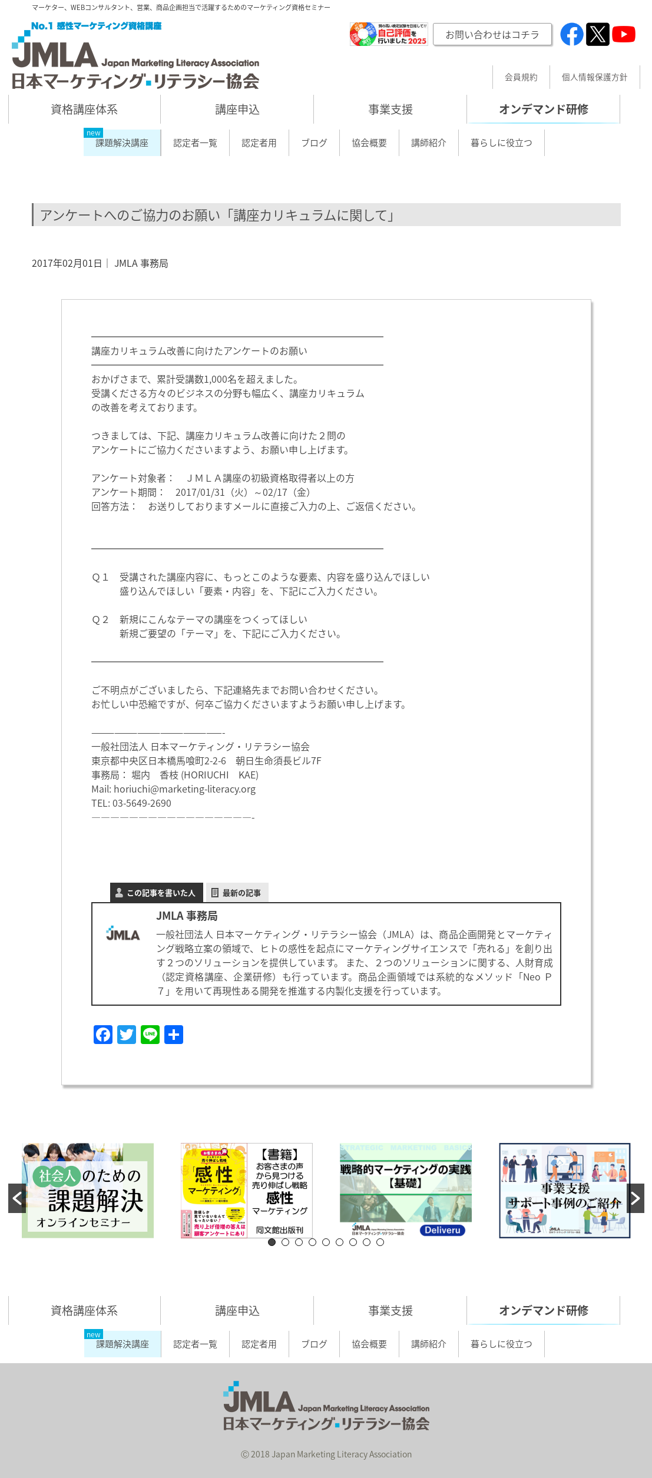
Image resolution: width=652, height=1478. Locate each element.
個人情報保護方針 (595, 77)
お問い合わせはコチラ (492, 34)
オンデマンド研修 (543, 109)
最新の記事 (242, 892)
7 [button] (353, 1242)
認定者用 (259, 142)
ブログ (314, 142)
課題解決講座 (121, 142)
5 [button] (326, 1242)
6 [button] (339, 1242)
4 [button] (312, 1242)
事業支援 (390, 109)
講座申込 (237, 109)
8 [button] (366, 1242)
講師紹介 (428, 142)
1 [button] (272, 1242)
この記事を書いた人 (161, 892)
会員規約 (521, 77)
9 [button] (380, 1242)
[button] (17, 1198)
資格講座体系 (84, 109)
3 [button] (299, 1242)
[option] (87, 1190)
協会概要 (369, 142)
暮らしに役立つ (501, 142)
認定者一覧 (195, 142)
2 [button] (285, 1242)
